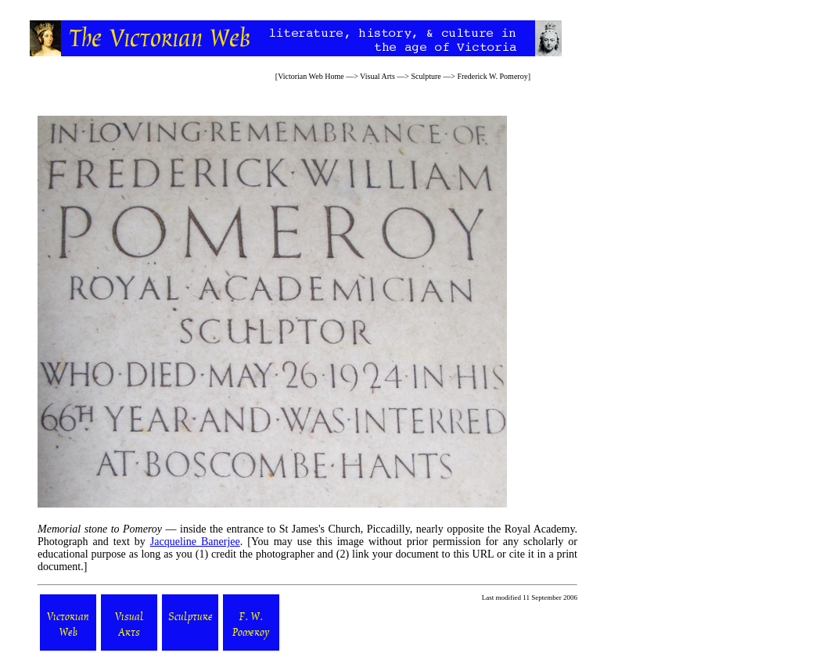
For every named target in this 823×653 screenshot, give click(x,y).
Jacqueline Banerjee (195, 541)
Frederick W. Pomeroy (492, 76)
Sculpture (425, 76)
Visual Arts (377, 76)
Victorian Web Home (311, 76)
